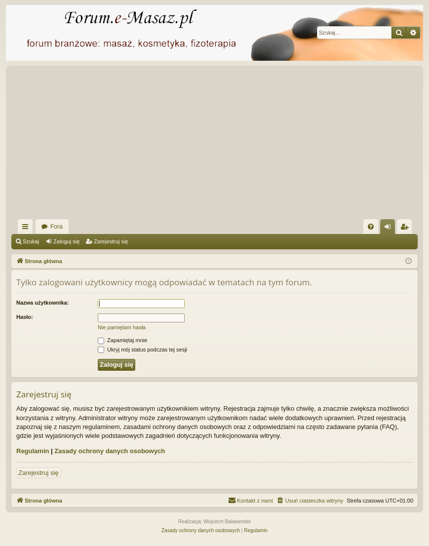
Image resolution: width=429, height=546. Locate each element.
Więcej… (27, 228)
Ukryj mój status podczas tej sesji (142, 349)
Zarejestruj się (111, 241)
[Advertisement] (214, 145)
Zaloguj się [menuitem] (390, 228)
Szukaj (31, 241)
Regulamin (32, 451)
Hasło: (24, 317)
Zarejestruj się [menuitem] (406, 228)
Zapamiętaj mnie (122, 340)
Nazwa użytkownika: (42, 303)
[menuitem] (370, 226)
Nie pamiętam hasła (122, 327)
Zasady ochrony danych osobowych (109, 451)
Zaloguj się (66, 241)
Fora (56, 226)
